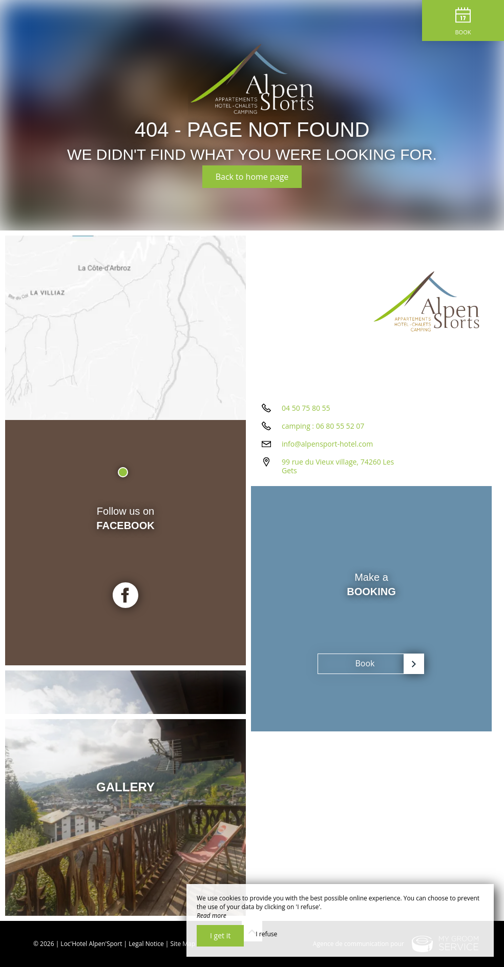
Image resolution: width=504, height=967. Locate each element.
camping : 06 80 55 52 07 (323, 426)
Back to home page (252, 176)
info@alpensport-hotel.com (327, 444)
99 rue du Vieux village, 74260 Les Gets (338, 466)
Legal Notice (146, 943)
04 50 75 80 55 (306, 408)
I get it (220, 935)
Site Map (183, 943)
